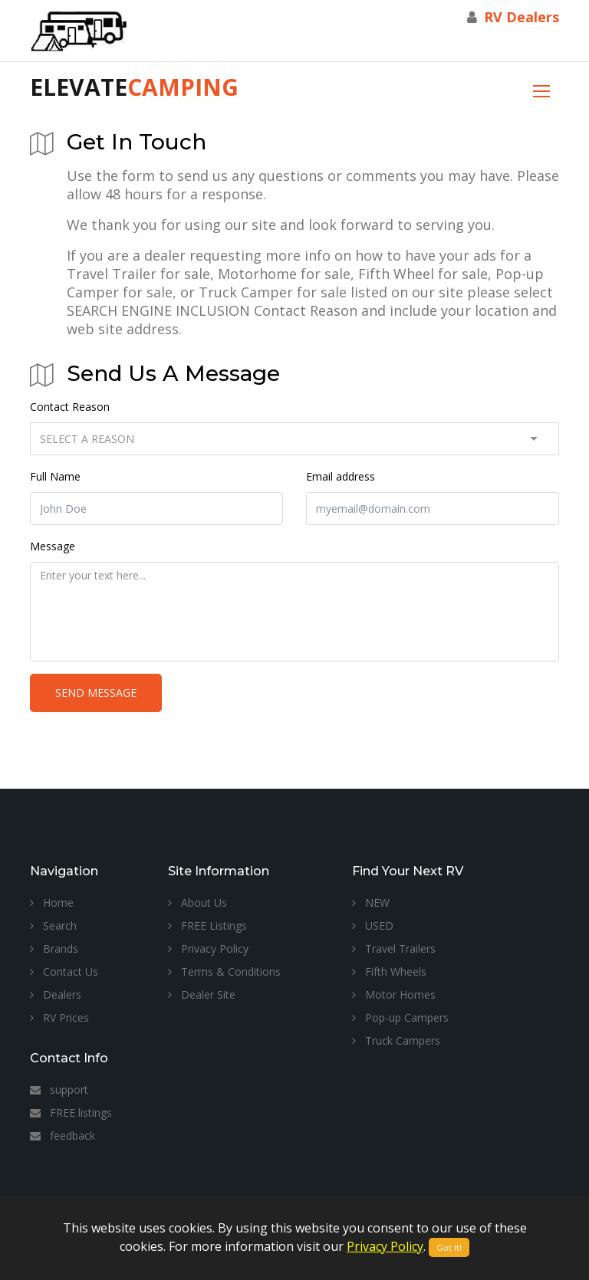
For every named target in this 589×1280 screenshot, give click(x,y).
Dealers (55, 994)
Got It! (449, 1247)
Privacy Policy (208, 948)
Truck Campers (396, 1040)
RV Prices (59, 1017)
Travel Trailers (394, 948)
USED (372, 925)
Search (53, 925)
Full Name (55, 476)
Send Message (96, 692)
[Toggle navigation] (541, 89)
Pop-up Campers (400, 1017)
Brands (54, 948)
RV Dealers (521, 17)
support (59, 1089)
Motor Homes (394, 994)
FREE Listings (207, 925)
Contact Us (64, 971)
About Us (197, 902)
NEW (371, 902)
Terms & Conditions (224, 971)
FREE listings (71, 1112)
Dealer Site (201, 994)
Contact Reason (70, 406)
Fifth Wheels (389, 971)
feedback (62, 1135)
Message (52, 546)
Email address (340, 476)
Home (52, 902)
